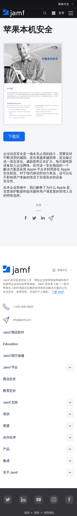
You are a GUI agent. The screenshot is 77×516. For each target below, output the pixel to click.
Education (10, 344)
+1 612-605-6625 (18, 307)
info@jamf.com (17, 320)
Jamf (58, 291)
